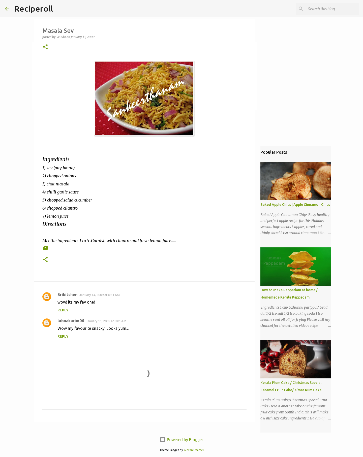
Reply (63, 310)
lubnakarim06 (70, 320)
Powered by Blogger (181, 439)
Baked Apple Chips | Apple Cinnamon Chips (295, 205)
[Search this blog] (332, 9)
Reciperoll (33, 8)
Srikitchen (67, 294)
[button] (45, 47)
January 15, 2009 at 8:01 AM (106, 321)
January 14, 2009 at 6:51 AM (99, 295)
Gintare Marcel (194, 449)
